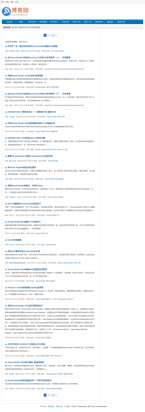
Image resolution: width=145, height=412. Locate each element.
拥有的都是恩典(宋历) (17, 263)
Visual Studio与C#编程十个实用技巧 (24, 222)
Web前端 (43, 22)
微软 (11, 179)
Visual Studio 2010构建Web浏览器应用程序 (27, 269)
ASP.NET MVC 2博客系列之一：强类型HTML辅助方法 (32, 112)
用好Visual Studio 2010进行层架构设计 (25, 306)
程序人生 (88, 22)
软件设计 (54, 22)
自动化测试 (59, 179)
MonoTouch (49, 69)
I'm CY (11, 245)
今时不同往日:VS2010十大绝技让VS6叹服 (26, 344)
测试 (71, 374)
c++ (51, 299)
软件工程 (77, 22)
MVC (63, 117)
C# (52, 51)
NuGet (60, 263)
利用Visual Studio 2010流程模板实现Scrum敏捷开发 (31, 123)
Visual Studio (29, 27)
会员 (17, 2)
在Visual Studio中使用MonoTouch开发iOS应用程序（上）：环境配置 (39, 57)
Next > (54, 35)
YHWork (12, 197)
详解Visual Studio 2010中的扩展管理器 (25, 75)
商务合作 (59, 406)
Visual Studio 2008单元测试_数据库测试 (26, 362)
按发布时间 (23, 42)
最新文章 (121, 22)
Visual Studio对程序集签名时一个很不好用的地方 (30, 380)
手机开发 (65, 22)
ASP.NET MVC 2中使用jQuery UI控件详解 (26, 138)
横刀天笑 (12, 161)
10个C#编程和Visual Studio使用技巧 (24, 204)
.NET (48, 87)
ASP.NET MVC (51, 150)
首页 (2, 2)
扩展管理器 (54, 87)
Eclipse (60, 197)
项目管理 (99, 22)
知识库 (10, 22)
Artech (11, 389)
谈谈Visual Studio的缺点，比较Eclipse (25, 185)
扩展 (75, 263)
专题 (21, 22)
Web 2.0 (60, 150)
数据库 (110, 22)
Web (47, 281)
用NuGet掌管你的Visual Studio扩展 (24, 251)
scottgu (12, 117)
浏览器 (52, 281)
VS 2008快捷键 (14, 240)
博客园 (73, 406)
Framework (61, 299)
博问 (12, 2)
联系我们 (51, 406)
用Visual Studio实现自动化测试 (22, 167)
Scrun (48, 131)
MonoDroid (79, 69)
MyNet (11, 374)
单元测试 (59, 374)
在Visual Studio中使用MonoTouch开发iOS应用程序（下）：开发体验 (39, 94)
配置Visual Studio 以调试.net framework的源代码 (30, 156)
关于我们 (43, 406)
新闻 (7, 2)
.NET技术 (32, 22)
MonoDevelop (69, 69)
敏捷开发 (54, 131)
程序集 (59, 389)
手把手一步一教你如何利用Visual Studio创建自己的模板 (33, 46)
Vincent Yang (14, 51)
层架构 (48, 338)
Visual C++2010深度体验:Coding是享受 (25, 287)
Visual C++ (70, 299)
